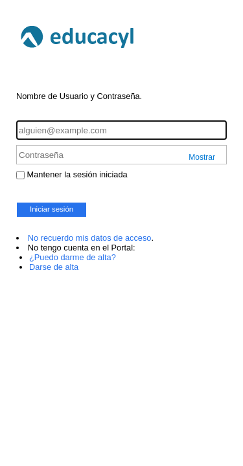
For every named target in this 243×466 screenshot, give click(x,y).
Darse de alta (53, 267)
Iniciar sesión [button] (51, 209)
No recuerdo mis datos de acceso (90, 238)
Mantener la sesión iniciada (77, 174)
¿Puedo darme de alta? (72, 257)
